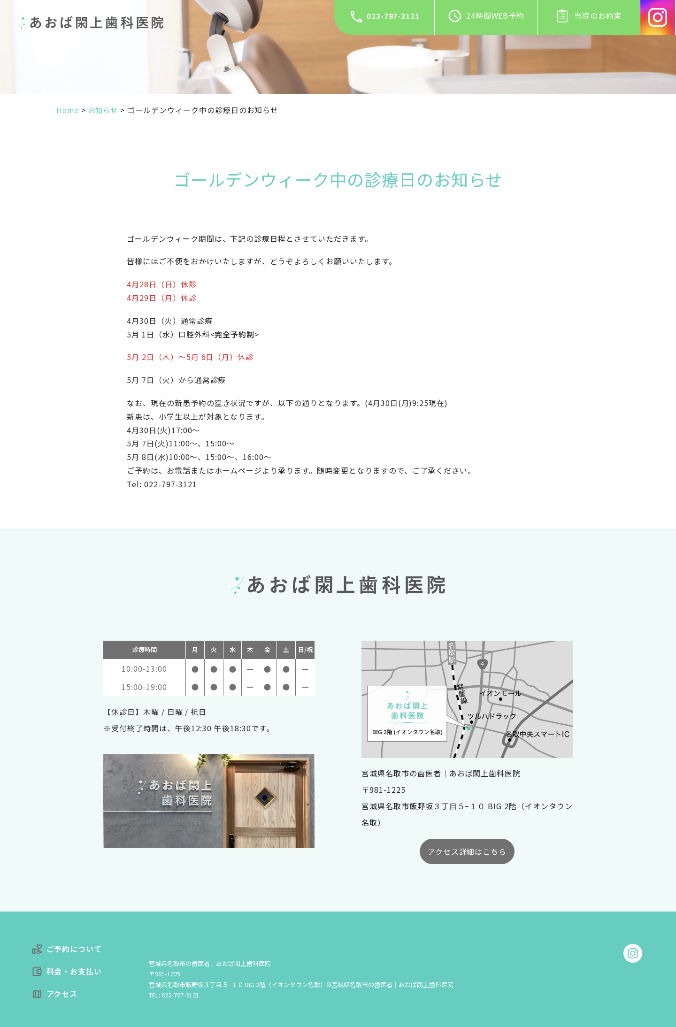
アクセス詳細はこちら (467, 851)
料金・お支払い (66, 971)
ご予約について (66, 949)
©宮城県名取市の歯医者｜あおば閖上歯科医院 (389, 984)
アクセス (54, 994)
